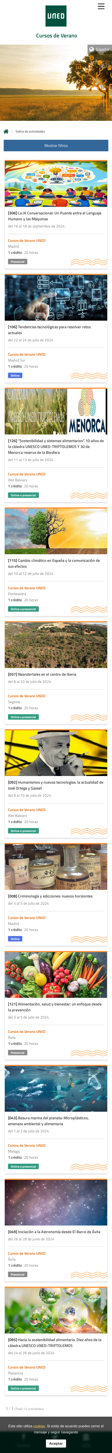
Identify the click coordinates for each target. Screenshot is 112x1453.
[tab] (56, 22)
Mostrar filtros (56, 145)
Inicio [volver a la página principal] (6, 131)
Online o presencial (23, 495)
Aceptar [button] (56, 1443)
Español (102, 49)
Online (15, 375)
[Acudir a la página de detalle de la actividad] (56, 215)
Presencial (17, 261)
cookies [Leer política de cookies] (39, 1426)
